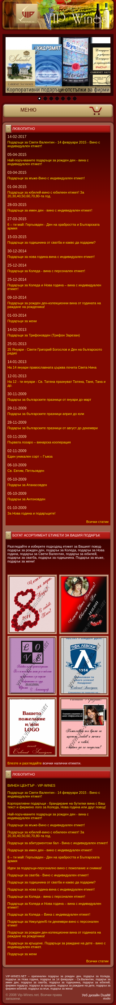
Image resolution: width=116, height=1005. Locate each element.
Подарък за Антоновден (26, 499)
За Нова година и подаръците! (31, 513)
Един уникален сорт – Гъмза (30, 456)
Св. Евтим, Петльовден (25, 471)
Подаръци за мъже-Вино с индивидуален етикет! (46, 825)
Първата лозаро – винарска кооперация (39, 442)
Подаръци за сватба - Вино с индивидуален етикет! (47, 875)
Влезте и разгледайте (24, 763)
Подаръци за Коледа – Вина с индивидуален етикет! (48, 914)
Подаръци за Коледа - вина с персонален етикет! (46, 896)
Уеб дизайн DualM (96, 996)
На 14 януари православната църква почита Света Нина (52, 367)
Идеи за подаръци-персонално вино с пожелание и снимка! (54, 868)
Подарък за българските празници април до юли (45, 414)
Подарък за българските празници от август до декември (52, 428)
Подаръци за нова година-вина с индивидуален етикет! (51, 889)
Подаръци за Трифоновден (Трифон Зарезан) (43, 335)
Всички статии (97, 961)
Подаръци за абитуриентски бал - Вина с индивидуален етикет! (57, 843)
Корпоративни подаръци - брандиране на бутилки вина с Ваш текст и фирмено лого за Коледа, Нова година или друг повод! (56, 805)
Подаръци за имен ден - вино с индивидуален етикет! (49, 850)
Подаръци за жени (22, 954)
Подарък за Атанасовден (27, 485)
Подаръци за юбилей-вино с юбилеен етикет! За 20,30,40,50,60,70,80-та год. (45, 834)
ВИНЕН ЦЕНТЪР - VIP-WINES (31, 785)
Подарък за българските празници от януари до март (49, 399)
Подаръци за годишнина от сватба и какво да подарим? (51, 882)
